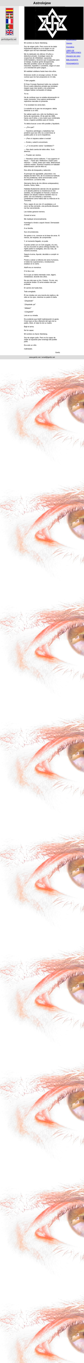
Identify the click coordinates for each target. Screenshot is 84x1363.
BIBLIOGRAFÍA (72, 60)
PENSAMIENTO (72, 63)
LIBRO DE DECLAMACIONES (73, 51)
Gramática (70, 47)
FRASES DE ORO (73, 56)
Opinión (69, 43)
